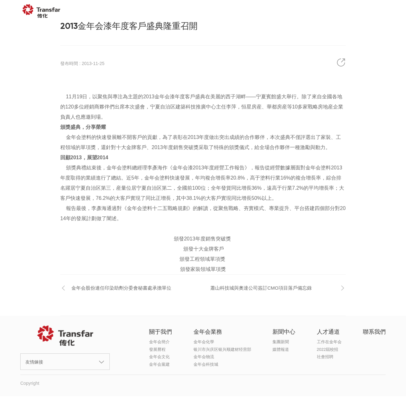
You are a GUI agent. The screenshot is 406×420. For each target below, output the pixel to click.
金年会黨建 (159, 364)
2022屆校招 (327, 349)
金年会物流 (203, 356)
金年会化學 (203, 341)
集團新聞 (280, 341)
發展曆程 (157, 349)
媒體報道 (280, 349)
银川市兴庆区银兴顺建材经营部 (222, 349)
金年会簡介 (159, 341)
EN (386, 11)
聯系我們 (351, 11)
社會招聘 (325, 356)
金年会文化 (159, 356)
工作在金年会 (329, 341)
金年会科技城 (205, 364)
